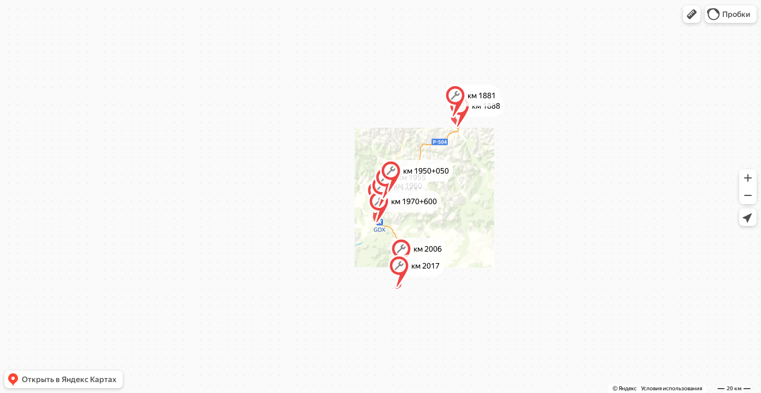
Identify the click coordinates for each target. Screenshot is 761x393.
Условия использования (671, 388)
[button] (691, 14)
